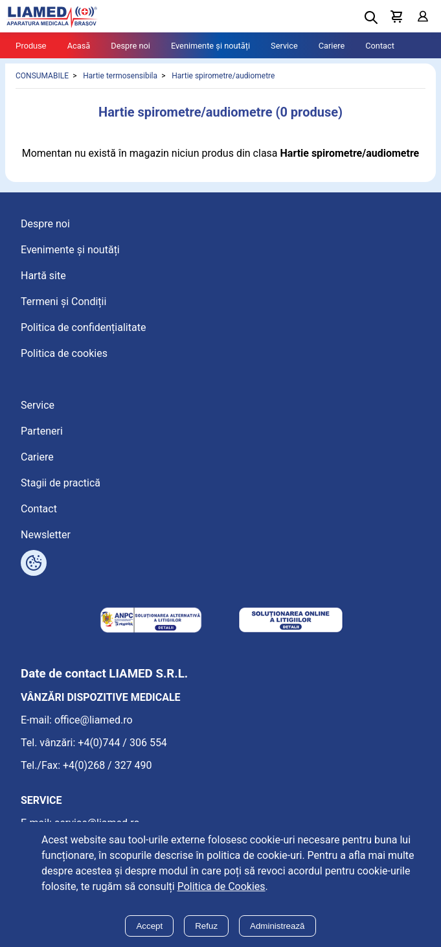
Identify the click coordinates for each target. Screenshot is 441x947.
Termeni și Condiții (63, 301)
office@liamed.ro (93, 720)
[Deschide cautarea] (371, 17)
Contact (379, 46)
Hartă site (43, 275)
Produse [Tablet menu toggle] (31, 46)
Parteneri (42, 431)
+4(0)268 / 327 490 (107, 765)
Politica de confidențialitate (83, 327)
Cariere (332, 46)
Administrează (277, 926)
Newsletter (46, 535)
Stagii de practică (60, 483)
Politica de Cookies (221, 886)
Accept (149, 926)
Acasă (79, 46)
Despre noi (130, 46)
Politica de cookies (64, 353)
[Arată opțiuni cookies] (34, 563)
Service (284, 46)
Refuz (206, 926)
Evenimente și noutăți (210, 46)
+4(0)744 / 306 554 (122, 742)
